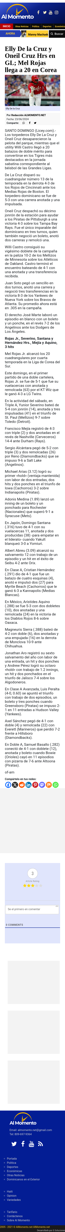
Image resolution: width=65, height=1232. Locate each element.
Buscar (59, 34)
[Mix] (49, 785)
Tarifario (12, 1212)
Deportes (47, 26)
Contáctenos (15, 1216)
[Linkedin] (28, 785)
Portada (12, 1158)
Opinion (11, 1195)
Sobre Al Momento (18, 1220)
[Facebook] (8, 785)
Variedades (14, 1200)
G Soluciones (59, 1230)
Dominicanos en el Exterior (23, 1179)
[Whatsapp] (56, 785)
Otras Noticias (22, 26)
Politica (35, 26)
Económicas (14, 1171)
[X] (15, 785)
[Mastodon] (42, 785)
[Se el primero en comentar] (32, 909)
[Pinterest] (35, 785)
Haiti (10, 1191)
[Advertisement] (32, 820)
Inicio (6, 26)
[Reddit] (22, 785)
